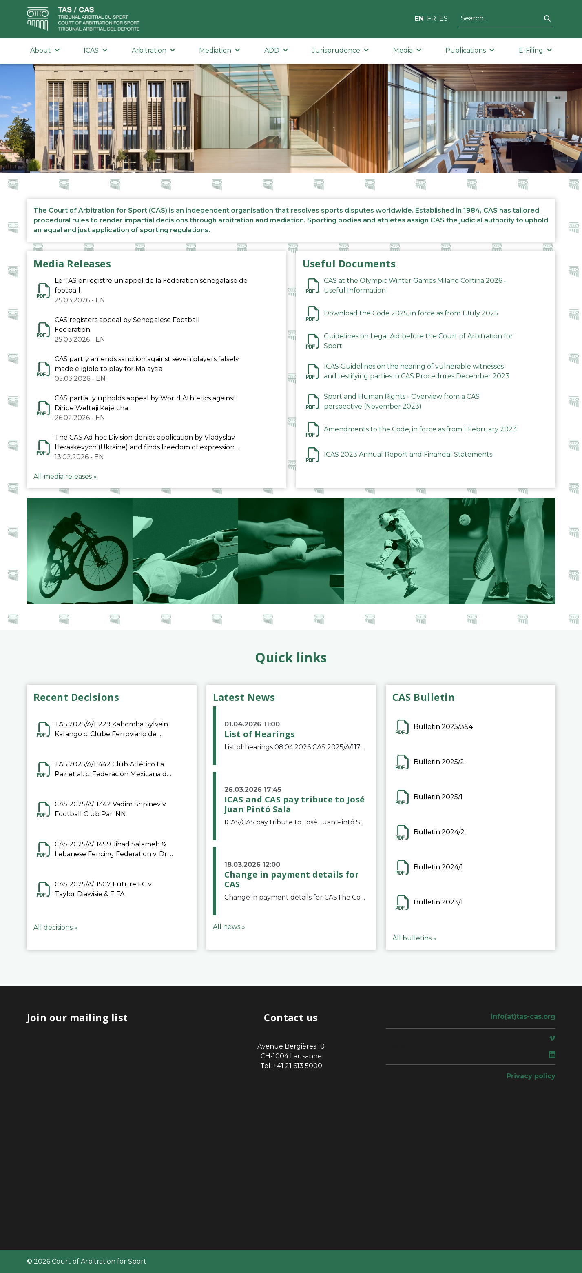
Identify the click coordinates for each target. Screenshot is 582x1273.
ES (443, 18)
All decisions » (55, 927)
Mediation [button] (219, 50)
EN (419, 18)
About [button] (45, 50)
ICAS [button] (96, 50)
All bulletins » (414, 938)
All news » (229, 927)
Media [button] (407, 50)
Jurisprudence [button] (340, 50)
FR (431, 18)
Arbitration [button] (153, 50)
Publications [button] (470, 50)
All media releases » (65, 476)
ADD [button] (276, 50)
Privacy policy (531, 1076)
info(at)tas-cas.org (523, 1016)
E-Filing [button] (535, 50)
